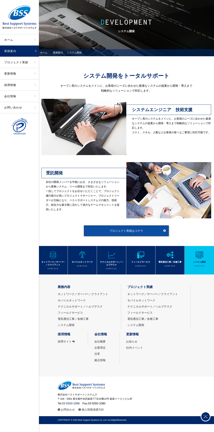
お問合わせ (68, 409)
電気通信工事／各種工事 (73, 318)
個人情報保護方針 (93, 409)
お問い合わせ (13, 107)
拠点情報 (100, 360)
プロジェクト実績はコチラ (126, 230)
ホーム (8, 39)
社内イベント (134, 347)
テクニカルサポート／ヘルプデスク (80, 306)
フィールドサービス (70, 312)
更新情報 (10, 73)
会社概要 (100, 341)
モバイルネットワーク (72, 300)
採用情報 (10, 85)
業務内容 (64, 287)
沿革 (97, 353)
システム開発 (66, 325)
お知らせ (131, 341)
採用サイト (65, 341)
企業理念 (100, 347)
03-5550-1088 (71, 403)
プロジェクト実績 (16, 62)
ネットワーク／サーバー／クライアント (83, 294)
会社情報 (10, 96)
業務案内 (10, 51)
